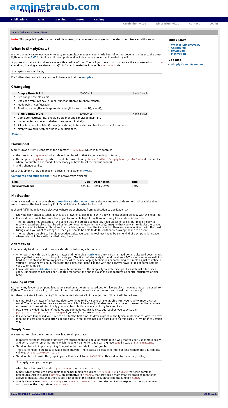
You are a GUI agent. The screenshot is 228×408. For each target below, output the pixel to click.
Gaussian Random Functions (75, 204)
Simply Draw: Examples (187, 64)
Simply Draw (40, 32)
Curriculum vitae (134, 23)
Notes (80, 19)
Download (178, 50)
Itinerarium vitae (167, 23)
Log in (213, 23)
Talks (41, 19)
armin (54, 6)
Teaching (60, 19)
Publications (19, 19)
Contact (194, 23)
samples (87, 78)
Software (25, 32)
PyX (33, 57)
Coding (99, 19)
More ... (17, 135)
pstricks (92, 257)
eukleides (43, 271)
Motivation (178, 53)
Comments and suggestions (30, 178)
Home (14, 32)
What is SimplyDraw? (185, 44)
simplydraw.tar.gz (23, 188)
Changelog (178, 47)
